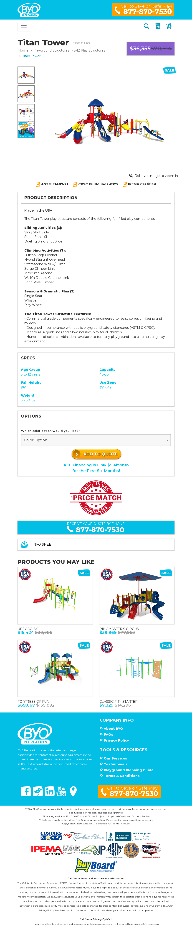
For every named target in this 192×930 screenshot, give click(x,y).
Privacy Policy (46, 910)
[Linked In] (50, 795)
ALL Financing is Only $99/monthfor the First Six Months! (96, 468)
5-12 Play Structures (89, 50)
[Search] (146, 27)
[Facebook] (26, 795)
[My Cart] (169, 27)
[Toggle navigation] (24, 27)
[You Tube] (61, 795)
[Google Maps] (73, 795)
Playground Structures (51, 50)
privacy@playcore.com (146, 924)
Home (23, 50)
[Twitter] (38, 795)
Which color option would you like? (50, 431)
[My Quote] (158, 27)
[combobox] (96, 440)
